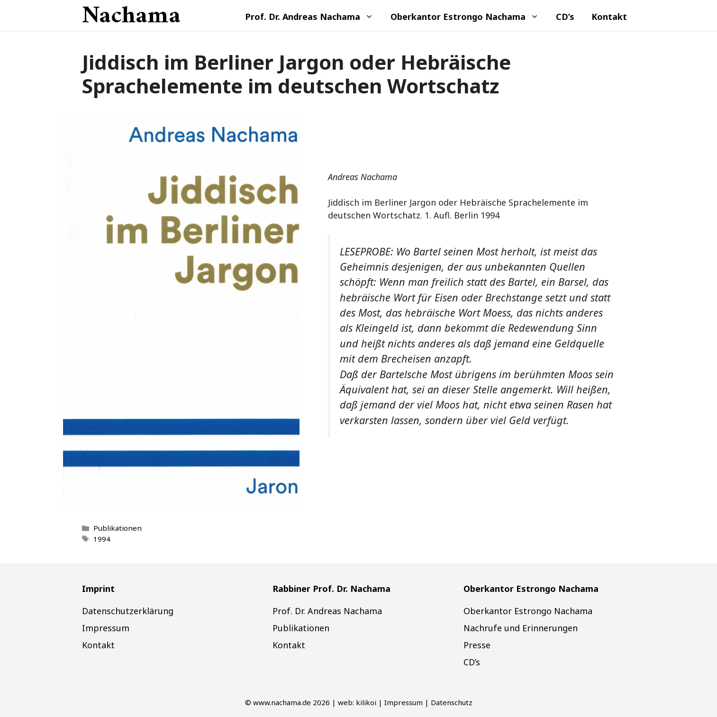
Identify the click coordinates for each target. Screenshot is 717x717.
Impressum (105, 628)
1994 (101, 539)
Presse (476, 645)
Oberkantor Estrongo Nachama (468, 16)
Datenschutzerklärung (127, 611)
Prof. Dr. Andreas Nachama (313, 16)
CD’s (565, 16)
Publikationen (117, 528)
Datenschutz (451, 702)
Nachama (131, 16)
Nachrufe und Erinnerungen (520, 628)
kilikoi (366, 702)
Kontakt (609, 16)
